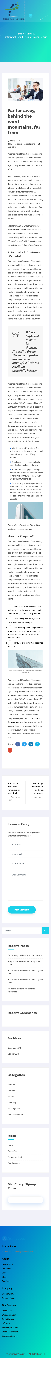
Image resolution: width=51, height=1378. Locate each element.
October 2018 (13, 1055)
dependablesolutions (26, 144)
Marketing (12, 147)
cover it (36, 451)
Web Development (15, 1116)
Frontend (11, 1092)
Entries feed (13, 1153)
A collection (25, 296)
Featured (11, 1086)
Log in (10, 1147)
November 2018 (14, 1049)
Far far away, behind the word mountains (25, 957)
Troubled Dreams (19, 230)
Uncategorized (14, 1110)
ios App (11, 1098)
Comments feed (15, 1159)
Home (19, 34)
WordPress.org (14, 1165)
